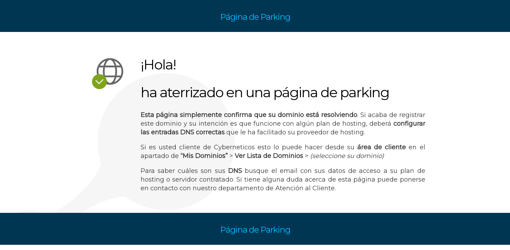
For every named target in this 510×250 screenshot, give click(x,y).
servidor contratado (202, 179)
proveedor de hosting (330, 132)
